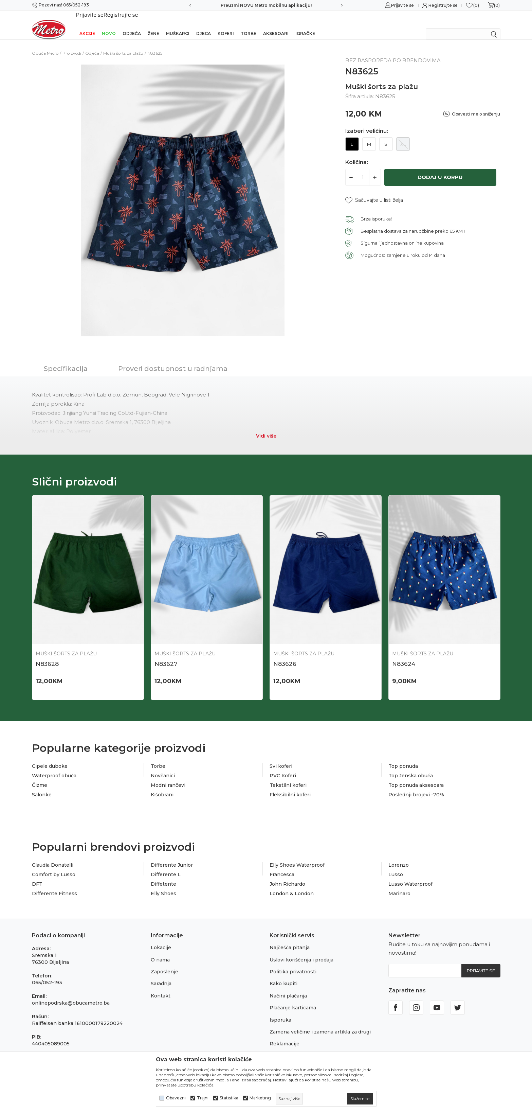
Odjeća (132, 24)
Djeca (203, 24)
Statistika (229, 1098)
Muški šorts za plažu (123, 44)
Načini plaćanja (288, 987)
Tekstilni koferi (288, 776)
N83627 (166, 655)
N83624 (403, 655)
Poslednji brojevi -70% (416, 786)
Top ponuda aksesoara (416, 776)
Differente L (166, 866)
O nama (160, 951)
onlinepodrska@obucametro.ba (71, 994)
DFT (37, 875)
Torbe (248, 24)
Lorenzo (398, 856)
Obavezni (176, 1098)
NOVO (109, 24)
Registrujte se (443, 5)
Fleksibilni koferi (290, 786)
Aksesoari (276, 24)
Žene (153, 24)
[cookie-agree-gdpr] (360, 1098)
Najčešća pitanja (290, 939)
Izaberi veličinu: (366, 122)
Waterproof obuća (54, 767)
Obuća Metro (45, 44)
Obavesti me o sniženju (476, 105)
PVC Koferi (283, 767)
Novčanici (163, 767)
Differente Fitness (54, 885)
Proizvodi (71, 44)
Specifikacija (66, 360)
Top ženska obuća (410, 767)
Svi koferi (281, 757)
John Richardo (287, 875)
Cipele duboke (50, 757)
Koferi (226, 24)
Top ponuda (403, 757)
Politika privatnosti (293, 963)
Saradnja (161, 975)
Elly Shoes (163, 885)
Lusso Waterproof (410, 875)
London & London (292, 885)
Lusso (395, 866)
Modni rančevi (168, 776)
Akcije (87, 24)
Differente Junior (172, 856)
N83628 (47, 655)
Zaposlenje (164, 963)
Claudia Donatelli (52, 856)
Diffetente (163, 875)
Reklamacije (284, 1035)
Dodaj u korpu (440, 168)
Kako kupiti (283, 975)
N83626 (284, 655)
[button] (374, 191)
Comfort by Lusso (53, 866)
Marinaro (399, 885)
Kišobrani (162, 786)
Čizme (39, 776)
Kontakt (160, 987)
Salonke (42, 786)
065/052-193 (47, 974)
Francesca (282, 866)
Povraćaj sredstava (292, 1047)
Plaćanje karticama (293, 999)
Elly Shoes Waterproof (297, 856)
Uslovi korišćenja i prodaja (301, 951)
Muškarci (177, 24)
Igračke (305, 24)
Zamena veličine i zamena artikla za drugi (320, 1023)
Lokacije (161, 939)
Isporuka (280, 1011)
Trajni (202, 1098)
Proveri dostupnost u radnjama (172, 360)
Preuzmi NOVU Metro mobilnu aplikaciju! (266, 5)
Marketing (260, 1098)
